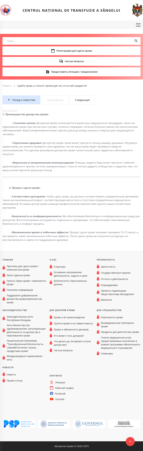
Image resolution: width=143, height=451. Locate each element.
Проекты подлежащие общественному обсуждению (117, 292)
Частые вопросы (74, 61)
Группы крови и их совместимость (73, 323)
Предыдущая (55, 99)
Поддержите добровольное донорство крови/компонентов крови (24, 299)
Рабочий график (64, 388)
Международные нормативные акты (24, 358)
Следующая (82, 99)
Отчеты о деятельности (114, 279)
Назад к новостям (23, 99)
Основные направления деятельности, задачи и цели (70, 274)
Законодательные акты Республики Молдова (20, 318)
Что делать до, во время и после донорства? (72, 343)
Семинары (107, 353)
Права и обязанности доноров (71, 329)
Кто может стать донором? (69, 335)
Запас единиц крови (18, 275)
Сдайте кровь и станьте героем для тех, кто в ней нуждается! (52, 85)
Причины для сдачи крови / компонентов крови (23, 268)
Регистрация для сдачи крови (74, 50)
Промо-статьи (15, 380)
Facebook (60, 393)
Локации (60, 382)
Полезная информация (20, 289)
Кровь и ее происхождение (69, 317)
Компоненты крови (112, 317)
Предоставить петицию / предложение (74, 72)
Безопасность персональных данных (70, 282)
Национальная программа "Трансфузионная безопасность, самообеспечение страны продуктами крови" (25, 346)
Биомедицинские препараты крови (117, 324)
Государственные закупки (115, 272)
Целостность (108, 266)
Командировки (109, 285)
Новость (7, 85)
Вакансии (106, 299)
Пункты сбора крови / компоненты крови (26, 282)
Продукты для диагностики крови (120, 331)
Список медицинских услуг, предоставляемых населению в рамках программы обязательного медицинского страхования (120, 342)
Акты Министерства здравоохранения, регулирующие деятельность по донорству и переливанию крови (26, 330)
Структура (59, 266)
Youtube (59, 399)
